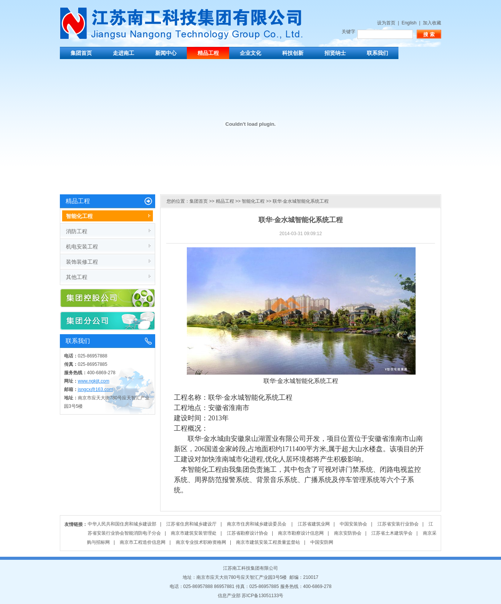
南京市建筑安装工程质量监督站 (268, 542)
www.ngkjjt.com (93, 381)
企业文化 (250, 53)
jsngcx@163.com (95, 389)
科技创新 (292, 53)
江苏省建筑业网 (314, 524)
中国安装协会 (353, 524)
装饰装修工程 (82, 262)
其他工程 (76, 277)
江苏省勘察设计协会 (247, 533)
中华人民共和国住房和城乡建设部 (122, 524)
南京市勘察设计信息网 (301, 533)
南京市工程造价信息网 (142, 542)
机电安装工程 (82, 247)
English (408, 23)
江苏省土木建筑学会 (392, 533)
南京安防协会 (347, 533)
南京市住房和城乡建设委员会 (257, 524)
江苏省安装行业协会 (398, 524)
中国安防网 (321, 542)
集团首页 (81, 53)
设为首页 (386, 23)
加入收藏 (432, 23)
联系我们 (377, 53)
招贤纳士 (335, 53)
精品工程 (208, 53)
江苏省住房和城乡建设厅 (191, 524)
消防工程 (76, 231)
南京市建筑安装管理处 (194, 533)
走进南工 (123, 53)
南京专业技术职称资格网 (201, 542)
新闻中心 (166, 53)
